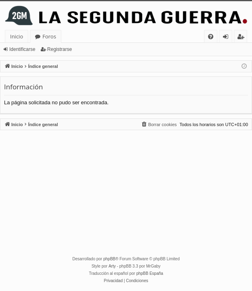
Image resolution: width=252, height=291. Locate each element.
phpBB (109, 259)
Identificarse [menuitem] (227, 38)
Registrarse (59, 49)
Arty (112, 266)
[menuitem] (210, 36)
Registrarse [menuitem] (242, 38)
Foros (49, 36)
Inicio (16, 36)
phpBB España (149, 273)
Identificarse (22, 49)
